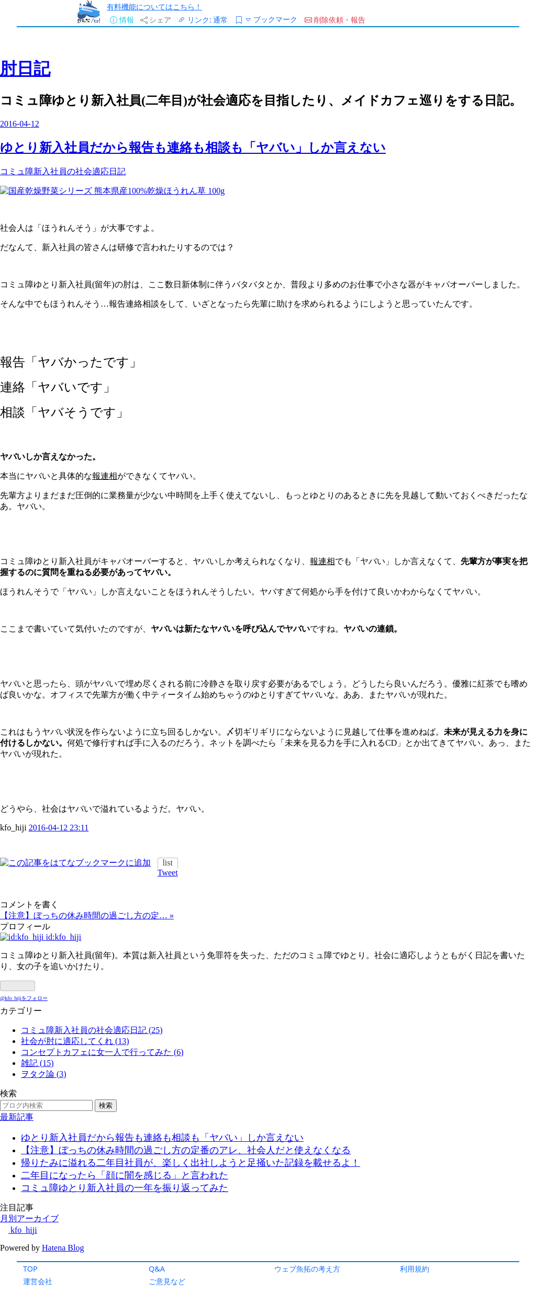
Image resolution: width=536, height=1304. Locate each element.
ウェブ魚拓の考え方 (307, 1269)
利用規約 (414, 1269)
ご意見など (167, 1281)
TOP (30, 1269)
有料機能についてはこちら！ (154, 7)
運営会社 (37, 1281)
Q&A (157, 1269)
